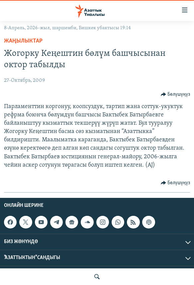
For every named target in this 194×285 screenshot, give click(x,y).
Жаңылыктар (23, 41)
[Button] (175, 94)
